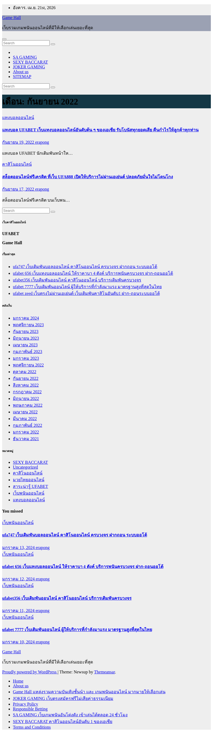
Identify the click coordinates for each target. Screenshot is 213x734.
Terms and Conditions (32, 727)
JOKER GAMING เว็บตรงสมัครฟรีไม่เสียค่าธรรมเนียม (63, 698)
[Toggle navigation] (4, 39)
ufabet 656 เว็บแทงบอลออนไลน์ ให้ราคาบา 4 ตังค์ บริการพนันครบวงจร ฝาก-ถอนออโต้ (93, 273)
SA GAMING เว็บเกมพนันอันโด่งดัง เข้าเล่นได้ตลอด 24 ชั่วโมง (70, 715)
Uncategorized (25, 467)
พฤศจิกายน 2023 (28, 324)
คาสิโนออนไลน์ (17, 164)
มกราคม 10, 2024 (19, 642)
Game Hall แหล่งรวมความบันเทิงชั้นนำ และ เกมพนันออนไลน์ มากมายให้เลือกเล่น (89, 691)
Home (18, 681)
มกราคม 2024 (26, 318)
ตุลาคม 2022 (24, 371)
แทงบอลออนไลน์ (18, 117)
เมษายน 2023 (25, 345)
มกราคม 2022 (26, 432)
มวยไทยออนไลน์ (28, 479)
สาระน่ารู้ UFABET (30, 486)
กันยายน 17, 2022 (18, 189)
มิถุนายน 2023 (26, 338)
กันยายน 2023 (25, 331)
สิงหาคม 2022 (26, 385)
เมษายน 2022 (25, 412)
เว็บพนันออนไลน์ (28, 493)
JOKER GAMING (29, 67)
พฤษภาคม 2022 (27, 405)
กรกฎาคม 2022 (27, 392)
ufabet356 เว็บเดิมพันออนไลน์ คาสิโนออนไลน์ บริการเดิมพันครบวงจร (77, 280)
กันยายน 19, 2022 (18, 142)
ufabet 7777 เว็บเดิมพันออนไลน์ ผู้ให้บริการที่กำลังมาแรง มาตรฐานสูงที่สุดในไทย (87, 286)
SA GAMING (25, 57)
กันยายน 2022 (25, 378)
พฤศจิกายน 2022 (28, 365)
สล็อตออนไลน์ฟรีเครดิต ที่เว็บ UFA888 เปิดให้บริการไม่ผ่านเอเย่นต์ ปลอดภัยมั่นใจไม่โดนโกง (87, 177)
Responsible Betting (30, 709)
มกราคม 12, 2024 (19, 579)
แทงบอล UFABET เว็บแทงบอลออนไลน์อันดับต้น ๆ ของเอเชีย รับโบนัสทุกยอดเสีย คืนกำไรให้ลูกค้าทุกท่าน (100, 130)
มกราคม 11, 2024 (18, 610)
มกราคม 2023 (26, 358)
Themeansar (104, 672)
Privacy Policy (25, 704)
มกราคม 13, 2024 (19, 547)
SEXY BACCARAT (30, 62)
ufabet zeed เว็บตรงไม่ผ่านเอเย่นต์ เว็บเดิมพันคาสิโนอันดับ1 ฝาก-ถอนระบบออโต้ (86, 293)
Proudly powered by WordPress (29, 672)
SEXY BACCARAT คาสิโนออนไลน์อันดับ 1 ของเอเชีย (62, 721)
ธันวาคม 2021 (26, 438)
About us (20, 71)
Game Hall (11, 17)
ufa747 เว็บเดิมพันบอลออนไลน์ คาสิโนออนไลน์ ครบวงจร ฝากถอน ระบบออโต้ (85, 266)
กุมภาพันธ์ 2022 (27, 425)
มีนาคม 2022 (25, 418)
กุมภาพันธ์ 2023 (27, 351)
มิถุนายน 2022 (26, 398)
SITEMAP (22, 76)
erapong (42, 142)
